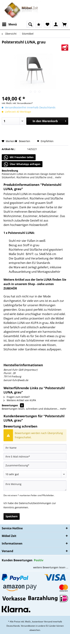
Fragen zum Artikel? (17, 397)
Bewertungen (10, 405)
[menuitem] (9, 24)
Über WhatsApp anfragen (22, 164)
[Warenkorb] (64, 24)
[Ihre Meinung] (35, 485)
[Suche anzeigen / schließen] (30, 24)
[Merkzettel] (47, 24)
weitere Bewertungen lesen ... (50, 567)
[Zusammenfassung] (35, 465)
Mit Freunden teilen (19, 157)
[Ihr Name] (35, 447)
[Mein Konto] (55, 24)
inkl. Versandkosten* (23, 103)
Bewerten (23, 141)
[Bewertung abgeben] (35, 474)
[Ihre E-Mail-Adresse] (35, 456)
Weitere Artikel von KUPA (20, 400)
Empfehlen (45, 141)
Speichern (12, 516)
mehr (57, 177)
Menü (9, 24)
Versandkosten (28, 625)
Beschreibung (10, 170)
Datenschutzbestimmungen (35, 503)
